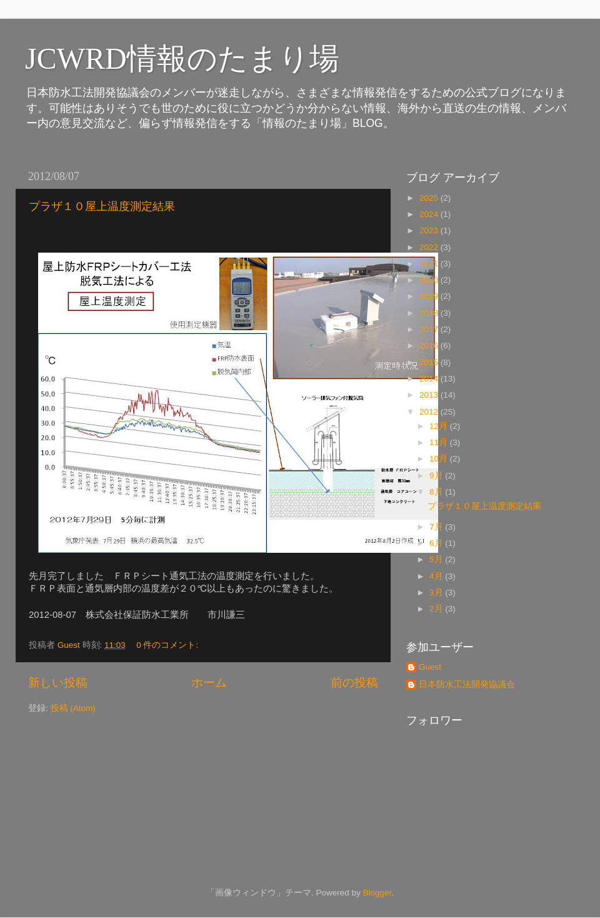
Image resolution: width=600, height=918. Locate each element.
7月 (437, 527)
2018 (430, 313)
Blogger (376, 892)
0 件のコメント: (168, 645)
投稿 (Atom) (73, 708)
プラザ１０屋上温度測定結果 (102, 206)
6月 (437, 543)
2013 (430, 395)
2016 (430, 345)
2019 (430, 296)
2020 (430, 280)
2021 (430, 263)
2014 (430, 378)
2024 (430, 214)
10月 (439, 458)
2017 (430, 329)
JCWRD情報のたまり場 (182, 58)
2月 (437, 608)
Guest (430, 667)
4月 (437, 576)
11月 (439, 442)
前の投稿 (354, 682)
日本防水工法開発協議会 (467, 684)
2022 (430, 247)
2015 (430, 362)
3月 (437, 592)
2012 (430, 411)
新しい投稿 (58, 682)
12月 (439, 426)
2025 (430, 198)
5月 (437, 559)
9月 (437, 475)
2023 (430, 230)
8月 (437, 492)
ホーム (209, 682)
